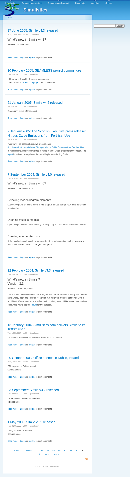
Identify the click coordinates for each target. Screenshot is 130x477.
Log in (23, 57)
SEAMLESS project (30, 82)
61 (40, 454)
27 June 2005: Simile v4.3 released (33, 30)
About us (95, 3)
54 (48, 451)
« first (16, 451)
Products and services (32, 3)
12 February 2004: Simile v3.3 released (36, 270)
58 (71, 451)
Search (109, 3)
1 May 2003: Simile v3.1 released (31, 422)
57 (65, 451)
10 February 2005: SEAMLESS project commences (44, 70)
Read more (13, 57)
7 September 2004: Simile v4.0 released (36, 174)
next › (47, 454)
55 (53, 451)
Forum (34, 305)
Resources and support (58, 3)
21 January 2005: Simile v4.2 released (35, 102)
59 (77, 451)
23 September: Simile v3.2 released (33, 390)
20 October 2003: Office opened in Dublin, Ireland (43, 358)
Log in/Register (12, 8)
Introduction (10, 3)
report (10, 154)
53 (42, 451)
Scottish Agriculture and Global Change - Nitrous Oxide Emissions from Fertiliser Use (46, 147)
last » (56, 454)
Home (10, 17)
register (31, 57)
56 (59, 451)
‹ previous (27, 451)
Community (80, 3)
